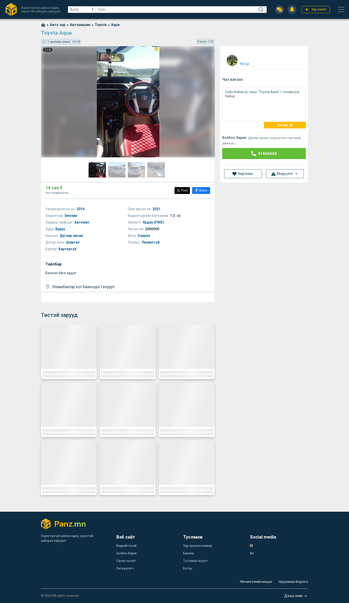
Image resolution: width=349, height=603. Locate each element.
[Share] (201, 190)
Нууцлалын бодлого (293, 581)
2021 (156, 209)
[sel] (81, 9)
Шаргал (73, 242)
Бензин (71, 216)
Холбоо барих (126, 553)
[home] (43, 25)
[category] (55, 25)
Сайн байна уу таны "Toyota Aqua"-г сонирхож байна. (264, 103)
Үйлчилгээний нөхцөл (256, 581)
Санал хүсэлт (126, 561)
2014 (81, 209)
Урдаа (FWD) (153, 222)
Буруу (60, 229)
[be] (252, 553)
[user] (237, 59)
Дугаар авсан (72, 236)
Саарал (144, 236)
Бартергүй (68, 249)
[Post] (182, 190)
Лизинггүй (151, 242)
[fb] (251, 545)
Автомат (82, 222)
